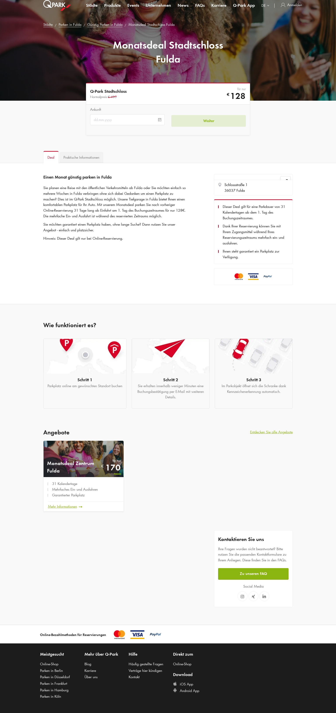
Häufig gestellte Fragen (146, 662)
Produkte (112, 9)
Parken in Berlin (51, 669)
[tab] (51, 157)
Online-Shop (49, 662)
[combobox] (266, 10)
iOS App (183, 683)
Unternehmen (158, 9)
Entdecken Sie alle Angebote (271, 432)
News (183, 9)
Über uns (91, 675)
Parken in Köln (50, 695)
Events (133, 9)
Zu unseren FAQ (253, 572)
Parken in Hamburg (54, 689)
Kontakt (134, 675)
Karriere (218, 9)
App (244, 9)
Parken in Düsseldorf (55, 675)
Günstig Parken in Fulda (104, 24)
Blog (87, 662)
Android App (186, 689)
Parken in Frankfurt (53, 682)
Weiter (208, 119)
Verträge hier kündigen (145, 669)
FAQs (200, 9)
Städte (92, 9)
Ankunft (95, 109)
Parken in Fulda (70, 24)
